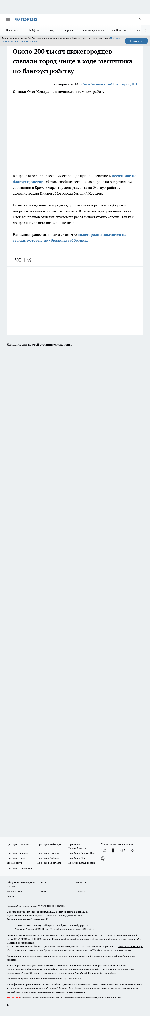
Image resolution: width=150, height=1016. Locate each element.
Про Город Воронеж (18, 852)
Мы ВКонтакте (120, 30)
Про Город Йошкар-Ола (81, 852)
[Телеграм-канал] (123, 850)
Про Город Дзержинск (19, 844)
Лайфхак (34, 30)
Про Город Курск (16, 857)
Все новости (13, 30)
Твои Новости (14, 862)
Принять (136, 41)
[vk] (18, 260)
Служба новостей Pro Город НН (109, 84)
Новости (80, 890)
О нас (44, 882)
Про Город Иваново (48, 852)
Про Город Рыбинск (48, 857)
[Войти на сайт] (140, 19)
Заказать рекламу (93, 30)
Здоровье (68, 30)
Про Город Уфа (76, 857)
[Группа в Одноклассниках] (113, 850)
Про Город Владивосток (81, 862)
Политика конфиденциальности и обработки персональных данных (44, 978)
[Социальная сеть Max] (103, 858)
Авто (43, 890)
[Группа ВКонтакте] (103, 850)
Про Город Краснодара (19, 867)
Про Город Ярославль (49, 862)
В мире (51, 30)
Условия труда (14, 890)
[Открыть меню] (8, 19)
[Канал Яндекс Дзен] (133, 850)
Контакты (81, 882)
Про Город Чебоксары (50, 844)
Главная (11, 895)
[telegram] (30, 260)
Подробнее (110, 972)
